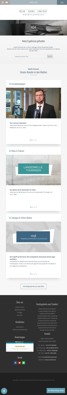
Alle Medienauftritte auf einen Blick (33, 286)
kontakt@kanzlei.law (50, 357)
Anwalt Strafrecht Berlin (47, 313)
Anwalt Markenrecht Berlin (47, 309)
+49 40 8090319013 (52, 348)
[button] (30, 140)
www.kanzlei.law (50, 360)
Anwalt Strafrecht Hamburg (47, 321)
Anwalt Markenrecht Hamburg (47, 316)
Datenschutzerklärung (20, 330)
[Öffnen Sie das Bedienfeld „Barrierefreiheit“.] (4, 391)
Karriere (19, 315)
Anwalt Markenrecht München (47, 323)
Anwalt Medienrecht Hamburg (47, 318)
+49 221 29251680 (50, 353)
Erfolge (19, 312)
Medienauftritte (20, 310)
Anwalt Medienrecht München (47, 325)
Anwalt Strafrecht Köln (47, 330)
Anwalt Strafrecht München (47, 328)
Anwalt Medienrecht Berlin (47, 311)
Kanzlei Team (19, 307)
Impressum (19, 327)
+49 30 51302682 (50, 345)
